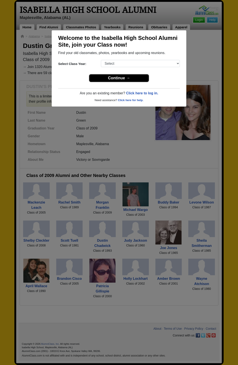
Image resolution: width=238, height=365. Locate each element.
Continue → (119, 78)
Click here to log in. (142, 93)
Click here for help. (130, 100)
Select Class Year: (72, 64)
